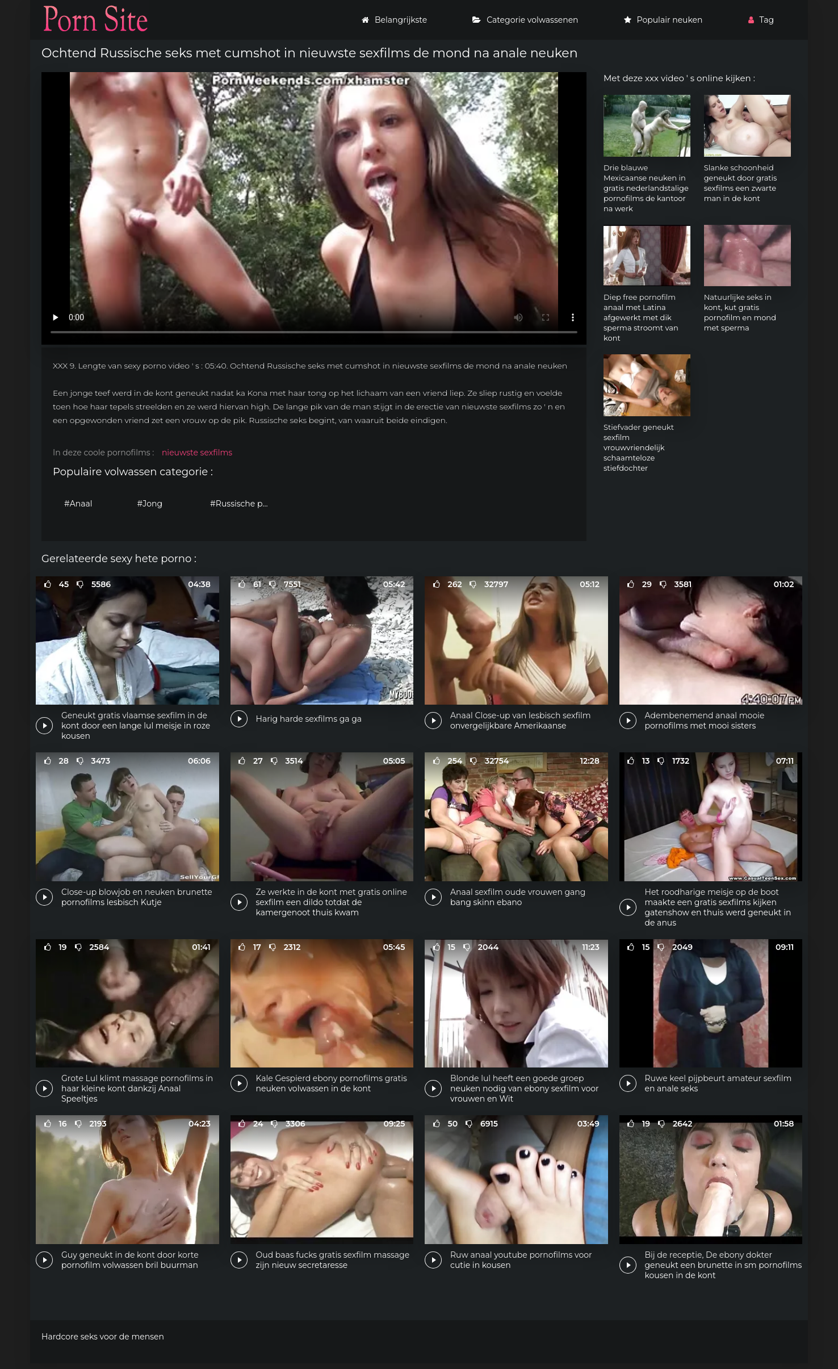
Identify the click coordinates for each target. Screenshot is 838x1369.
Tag (761, 20)
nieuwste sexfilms (197, 452)
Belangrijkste (394, 20)
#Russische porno (244, 504)
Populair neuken (663, 20)
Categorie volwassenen (525, 20)
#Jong (150, 504)
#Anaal (78, 504)
